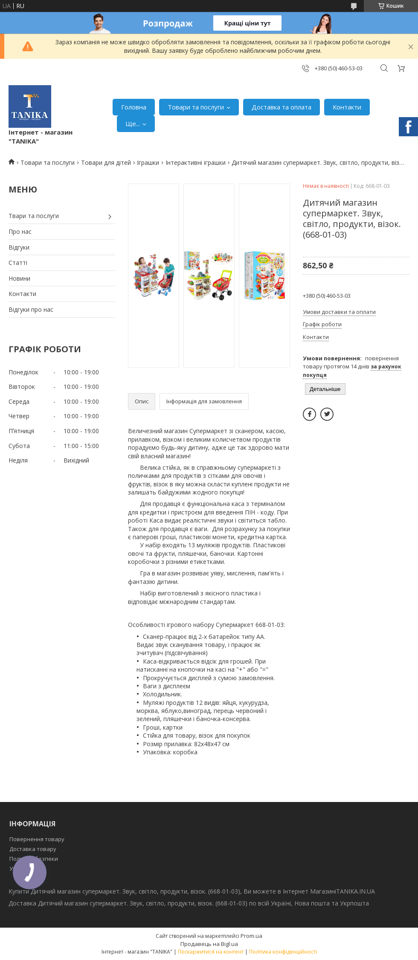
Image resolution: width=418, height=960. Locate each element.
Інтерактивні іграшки (195, 162)
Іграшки (148, 162)
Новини (19, 278)
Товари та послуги (196, 107)
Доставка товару (32, 849)
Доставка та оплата (281, 107)
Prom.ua (251, 936)
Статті (18, 263)
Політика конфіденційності (283, 951)
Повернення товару (36, 839)
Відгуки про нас (31, 309)
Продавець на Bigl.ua (209, 944)
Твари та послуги (34, 216)
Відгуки (19, 247)
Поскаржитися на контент (211, 951)
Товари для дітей (106, 162)
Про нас (20, 231)
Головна (133, 107)
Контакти (347, 107)
